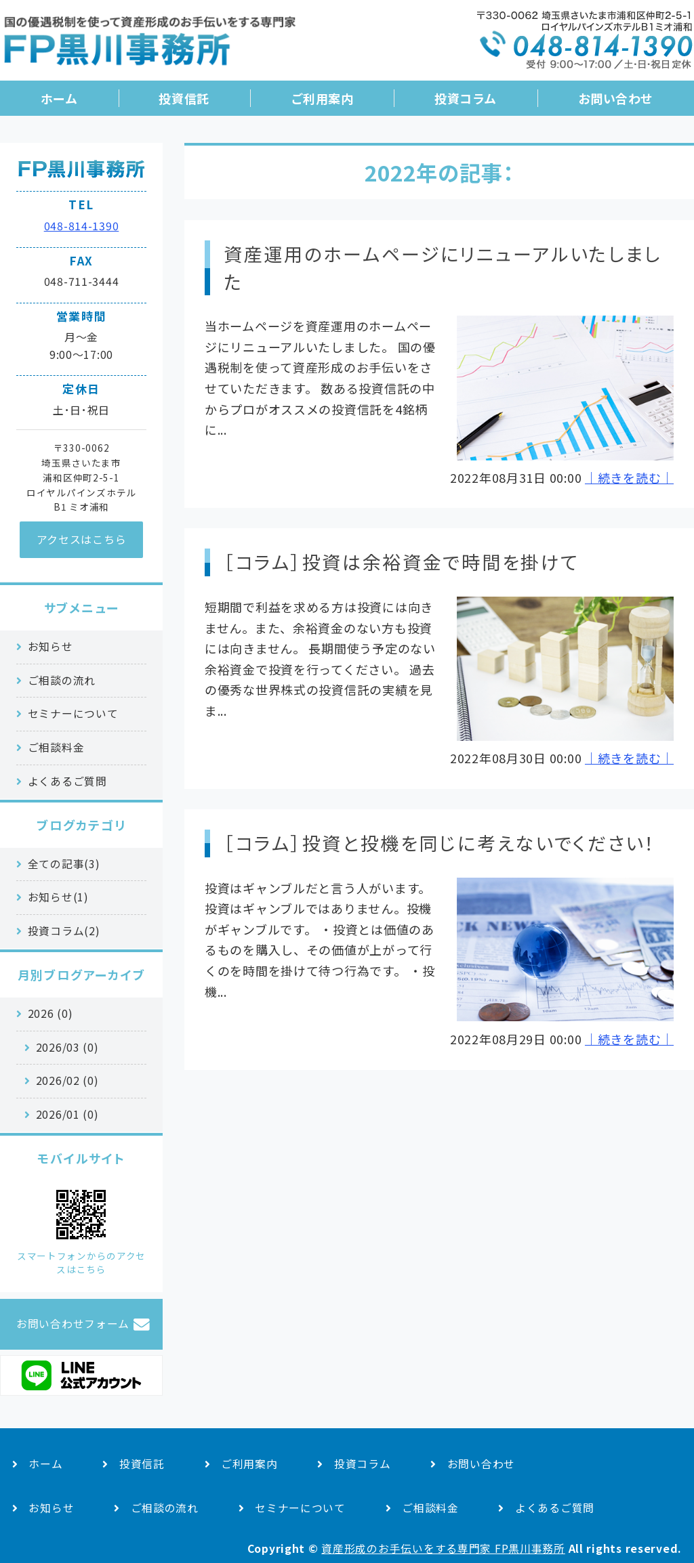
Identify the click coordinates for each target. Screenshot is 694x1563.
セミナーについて (73, 713)
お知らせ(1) (58, 897)
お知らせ (50, 646)
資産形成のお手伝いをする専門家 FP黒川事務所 (443, 1548)
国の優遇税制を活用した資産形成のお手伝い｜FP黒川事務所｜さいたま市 (149, 45)
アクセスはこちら (82, 539)
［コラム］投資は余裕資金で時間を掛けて (401, 562)
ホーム (59, 98)
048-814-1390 (81, 225)
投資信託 (184, 98)
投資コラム (465, 98)
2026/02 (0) (67, 1080)
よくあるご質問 (67, 781)
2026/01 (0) (67, 1114)
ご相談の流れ (62, 680)
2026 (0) (50, 1013)
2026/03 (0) (67, 1047)
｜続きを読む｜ (629, 477)
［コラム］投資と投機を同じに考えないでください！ (440, 843)
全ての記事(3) (64, 864)
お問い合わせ (615, 98)
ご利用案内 (322, 98)
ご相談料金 (56, 747)
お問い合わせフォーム (72, 1323)
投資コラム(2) (64, 931)
